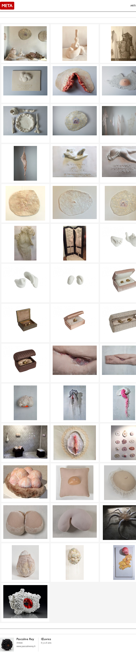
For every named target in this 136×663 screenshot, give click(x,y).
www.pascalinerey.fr (26, 646)
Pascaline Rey (25, 639)
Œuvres (46, 639)
